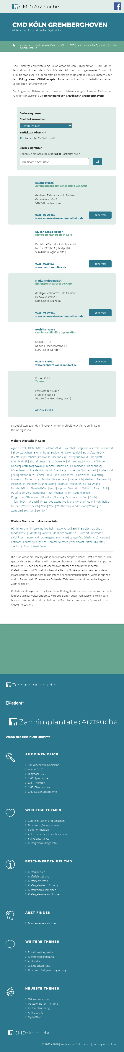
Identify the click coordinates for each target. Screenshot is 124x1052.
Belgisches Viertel (87, 448)
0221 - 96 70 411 (45, 214)
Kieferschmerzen (38, 881)
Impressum (67, 1044)
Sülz (85, 497)
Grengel (49, 466)
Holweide (32, 470)
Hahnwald (62, 466)
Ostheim (87, 488)
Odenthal (34, 533)
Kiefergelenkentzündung (43, 885)
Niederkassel (19, 533)
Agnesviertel (18, 448)
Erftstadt (16, 542)
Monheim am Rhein (64, 533)
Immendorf (74, 470)
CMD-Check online (39, 787)
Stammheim (73, 497)
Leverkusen (64, 528)
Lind (56, 475)
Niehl (52, 488)
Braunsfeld (88, 452)
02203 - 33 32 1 (44, 410)
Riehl (68, 492)
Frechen (25, 528)
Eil (26, 461)
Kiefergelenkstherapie (41, 957)
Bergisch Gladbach (92, 528)
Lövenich (96, 475)
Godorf (15, 466)
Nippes (62, 488)
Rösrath (46, 533)
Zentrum (16, 510)
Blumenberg (41, 452)
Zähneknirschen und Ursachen (46, 820)
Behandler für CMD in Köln (40, 138)
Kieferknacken (36, 872)
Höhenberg (94, 466)
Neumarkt (94, 483)
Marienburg (32, 479)
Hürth (14, 528)
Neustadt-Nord (20, 488)
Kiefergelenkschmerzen (42, 890)
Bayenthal (69, 448)
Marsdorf (46, 479)
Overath (98, 542)
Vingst (43, 501)
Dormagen (47, 537)
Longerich (17, 479)
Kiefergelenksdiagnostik (42, 843)
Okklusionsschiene (39, 999)
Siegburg (16, 546)
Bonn (27, 546)
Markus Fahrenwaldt (48, 280)
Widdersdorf (79, 506)
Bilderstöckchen (22, 452)
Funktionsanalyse (38, 838)
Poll (105, 488)
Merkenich (103, 479)
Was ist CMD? (35, 769)
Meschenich (18, 483)
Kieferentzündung (39, 1008)
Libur (49, 475)
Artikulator (34, 961)
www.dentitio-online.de (50, 267)
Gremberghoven (32, 466)
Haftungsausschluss (104, 1044)
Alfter (89, 542)
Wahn (90, 501)
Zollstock (29, 510)
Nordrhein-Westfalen (45, 45)
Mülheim (32, 483)
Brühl (76, 528)
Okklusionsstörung (39, 965)
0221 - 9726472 (44, 263)
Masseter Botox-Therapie (43, 1003)
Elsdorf (34, 461)
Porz (14, 492)
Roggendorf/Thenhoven (25, 497)
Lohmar (27, 542)
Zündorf (41, 510)
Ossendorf (74, 488)
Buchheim (30, 457)
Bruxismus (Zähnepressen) (44, 825)
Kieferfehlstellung (38, 876)
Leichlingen (18, 537)
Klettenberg (26, 475)
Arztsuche (25, 45)
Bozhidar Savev (45, 329)
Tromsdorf (97, 533)
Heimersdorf (77, 466)
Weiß (43, 506)
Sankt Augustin (41, 546)
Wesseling (37, 528)
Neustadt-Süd (39, 488)
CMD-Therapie (36, 783)
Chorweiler (44, 457)
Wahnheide (102, 501)
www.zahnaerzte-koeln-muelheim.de (59, 218)
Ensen (43, 461)
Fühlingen (100, 461)
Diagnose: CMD (37, 774)
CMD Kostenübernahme (42, 791)
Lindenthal (67, 475)
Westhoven (63, 506)
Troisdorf (83, 533)
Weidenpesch (30, 506)
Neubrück (62, 483)
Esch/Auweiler (57, 461)
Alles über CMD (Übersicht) (43, 765)
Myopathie (34, 1017)
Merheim (90, 479)
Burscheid (33, 537)
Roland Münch (44, 183)
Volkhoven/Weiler (74, 501)
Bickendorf (106, 448)
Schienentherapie (39, 829)
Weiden (15, 506)
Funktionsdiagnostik (40, 952)
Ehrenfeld (17, 461)
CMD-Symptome (38, 778)
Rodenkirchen (81, 492)
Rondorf (47, 497)
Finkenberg (74, 461)
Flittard (87, 461)
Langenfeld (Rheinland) (84, 537)
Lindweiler (82, 475)
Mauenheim (60, 479)
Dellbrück (59, 457)
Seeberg (59, 497)
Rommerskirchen (58, 542)
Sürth (92, 497)
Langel (40, 475)
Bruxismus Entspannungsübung (47, 970)
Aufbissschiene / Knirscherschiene (48, 834)
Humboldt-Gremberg (53, 470)
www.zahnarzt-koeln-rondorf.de (56, 364)
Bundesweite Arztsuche (42, 923)
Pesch (97, 488)
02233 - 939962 (44, 361)
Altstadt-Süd (53, 448)
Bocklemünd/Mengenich (66, 452)
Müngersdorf (47, 483)
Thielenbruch (19, 501)
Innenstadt (90, 470)
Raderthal (39, 492)
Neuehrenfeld (78, 483)
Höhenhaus (18, 470)
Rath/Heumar (55, 492)
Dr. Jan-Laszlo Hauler (49, 231)
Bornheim (62, 537)
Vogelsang (55, 501)
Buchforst (16, 457)
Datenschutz (83, 1044)
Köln (63, 45)
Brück (100, 452)
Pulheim (50, 528)
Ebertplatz (96, 457)
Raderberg (24, 492)
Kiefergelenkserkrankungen (44, 894)
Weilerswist (77, 542)
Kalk (15, 475)
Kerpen (104, 537)
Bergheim (40, 542)
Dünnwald (81, 457)
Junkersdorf (106, 470)
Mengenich (76, 479)
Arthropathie (35, 1012)
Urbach (33, 501)
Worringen (94, 506)
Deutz (70, 457)
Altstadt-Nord (36, 448)
